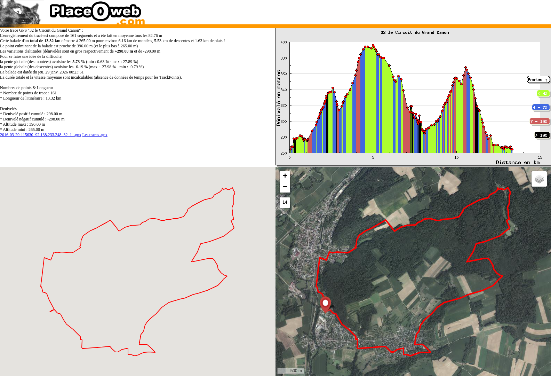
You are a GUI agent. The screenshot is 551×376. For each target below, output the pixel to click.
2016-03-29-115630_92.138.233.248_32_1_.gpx (40, 134)
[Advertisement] (406, 10)
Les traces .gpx (94, 134)
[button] (325, 305)
